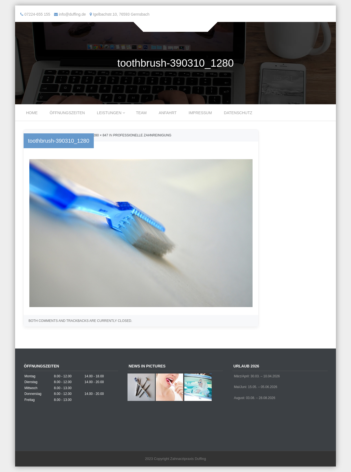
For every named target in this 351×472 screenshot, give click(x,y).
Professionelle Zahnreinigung (142, 135)
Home (32, 113)
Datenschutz (238, 113)
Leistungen (109, 113)
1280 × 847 (100, 135)
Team (141, 113)
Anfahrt (168, 113)
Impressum (200, 113)
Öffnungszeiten (67, 113)
